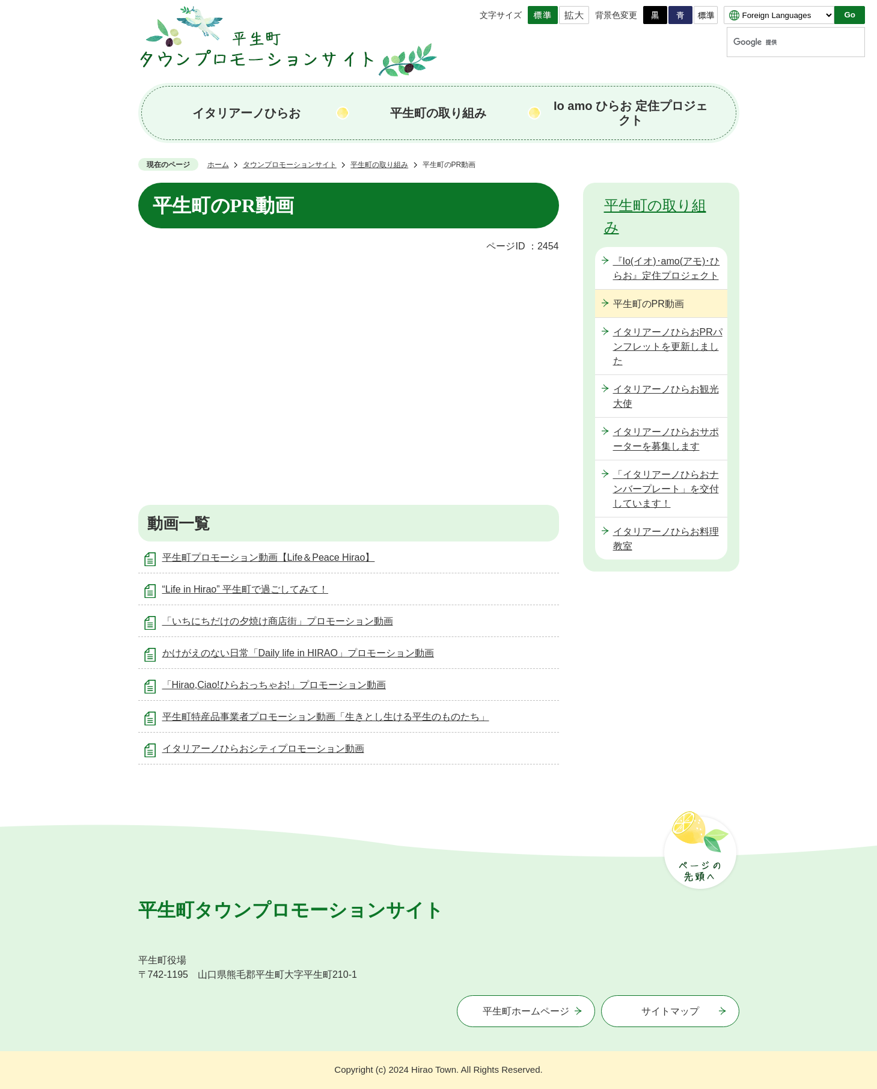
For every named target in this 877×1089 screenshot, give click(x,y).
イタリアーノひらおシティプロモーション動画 (263, 748)
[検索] (784, 42)
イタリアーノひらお (246, 113)
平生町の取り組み (438, 113)
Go (849, 14)
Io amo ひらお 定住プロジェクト (630, 113)
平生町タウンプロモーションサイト (291, 910)
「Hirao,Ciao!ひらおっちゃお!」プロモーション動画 (274, 685)
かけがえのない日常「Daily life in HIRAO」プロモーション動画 (298, 653)
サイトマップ (670, 1011)
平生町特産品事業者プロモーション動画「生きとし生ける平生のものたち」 (325, 717)
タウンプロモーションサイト (290, 164)
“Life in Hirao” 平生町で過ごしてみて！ (245, 589)
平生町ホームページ (526, 1011)
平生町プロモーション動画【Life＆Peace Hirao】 (268, 557)
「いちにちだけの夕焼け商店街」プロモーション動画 (277, 621)
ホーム (218, 164)
